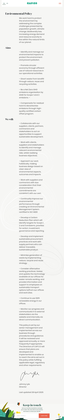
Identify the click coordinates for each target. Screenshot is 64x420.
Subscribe (44, 416)
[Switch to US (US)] (7, 3)
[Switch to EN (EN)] (4, 3)
